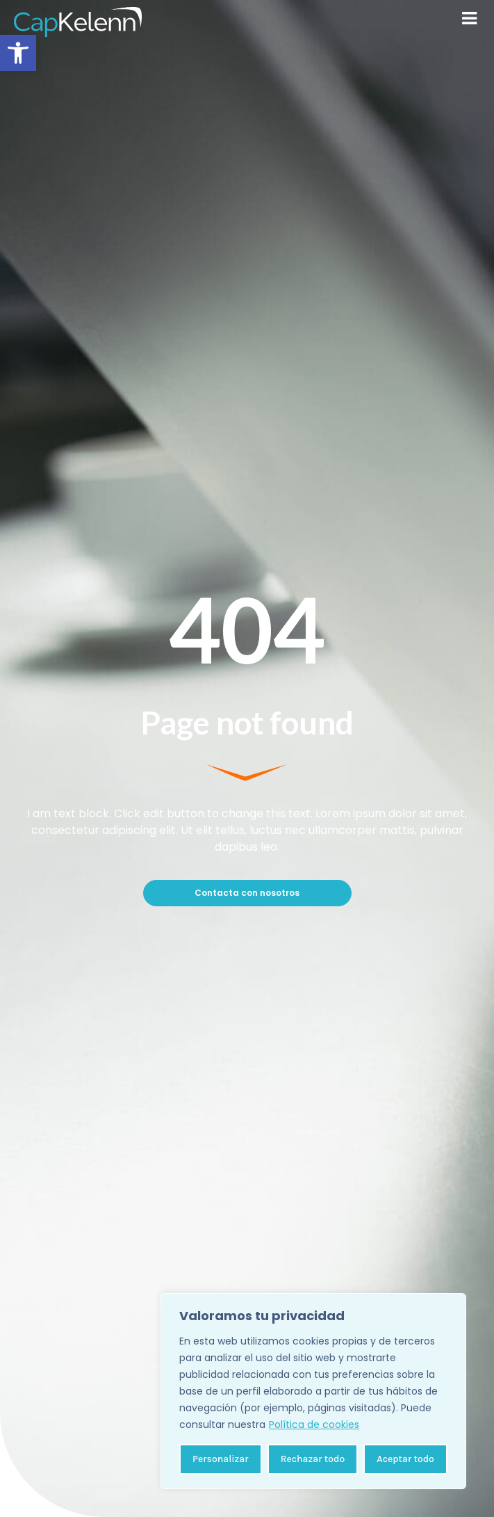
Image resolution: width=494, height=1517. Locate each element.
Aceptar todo (405, 1459)
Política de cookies (314, 1424)
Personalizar (220, 1459)
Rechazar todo (313, 1459)
